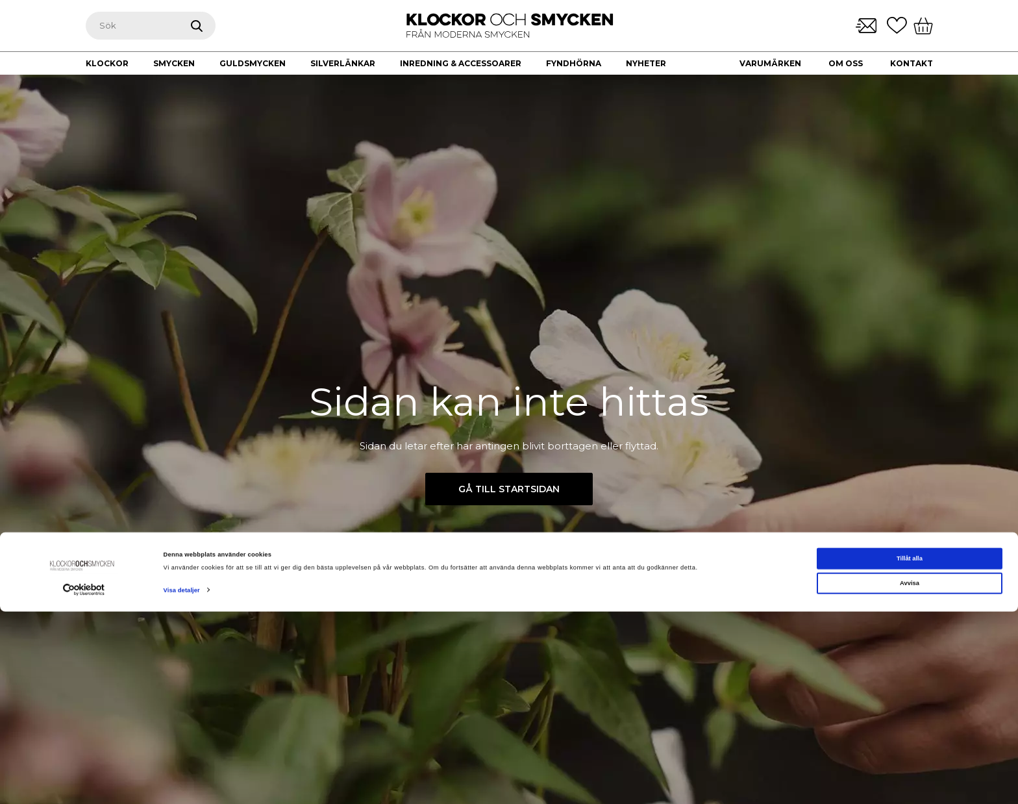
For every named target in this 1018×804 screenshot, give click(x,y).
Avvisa (909, 775)
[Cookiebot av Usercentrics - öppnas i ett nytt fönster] (84, 782)
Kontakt (911, 63)
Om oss (845, 63)
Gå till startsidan (509, 489)
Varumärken (770, 63)
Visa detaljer (182, 782)
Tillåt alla (910, 750)
